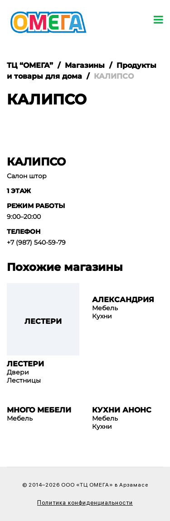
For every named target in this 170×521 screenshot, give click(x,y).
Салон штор (27, 176)
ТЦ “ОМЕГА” (30, 65)
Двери (18, 372)
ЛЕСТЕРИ (25, 364)
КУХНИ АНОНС (121, 410)
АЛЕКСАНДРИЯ (123, 300)
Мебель (105, 308)
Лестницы (24, 380)
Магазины (85, 65)
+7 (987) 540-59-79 (36, 242)
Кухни (102, 316)
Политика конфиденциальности (85, 502)
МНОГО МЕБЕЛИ (39, 410)
